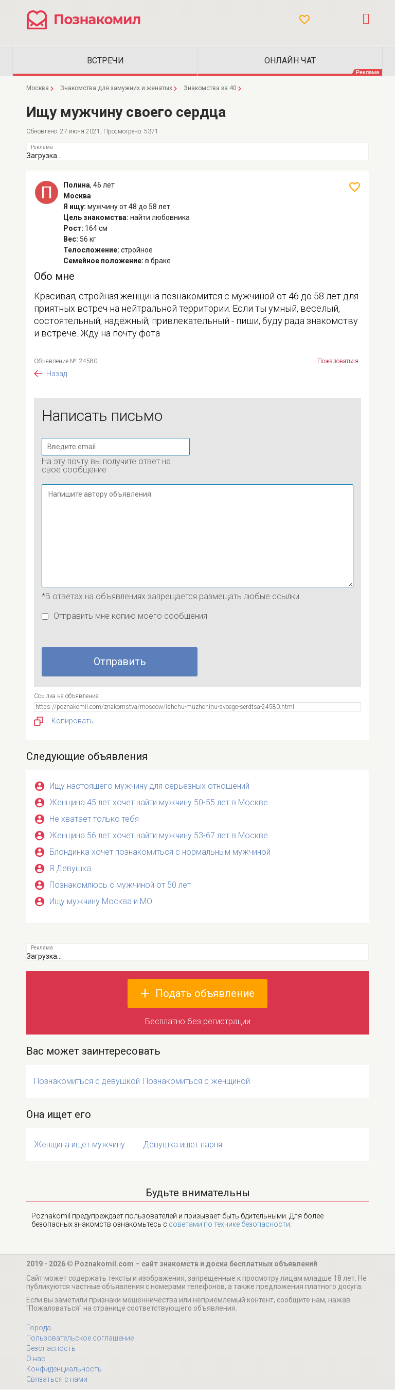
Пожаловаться (337, 361)
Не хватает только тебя (94, 819)
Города (38, 1328)
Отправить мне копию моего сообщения (130, 616)
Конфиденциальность (64, 1369)
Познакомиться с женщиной (196, 1082)
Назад (56, 374)
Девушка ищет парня (182, 1145)
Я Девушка (70, 869)
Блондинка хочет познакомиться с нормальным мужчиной (160, 852)
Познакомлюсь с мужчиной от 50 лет (120, 885)
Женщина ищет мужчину (79, 1145)
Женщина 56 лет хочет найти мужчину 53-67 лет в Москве (158, 836)
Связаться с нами (56, 1380)
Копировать (64, 721)
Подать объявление (205, 994)
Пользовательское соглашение (80, 1338)
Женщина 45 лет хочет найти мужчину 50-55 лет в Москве (158, 803)
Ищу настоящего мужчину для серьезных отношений (149, 786)
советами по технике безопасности (229, 1225)
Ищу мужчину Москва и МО (100, 902)
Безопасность (51, 1349)
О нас (35, 1359)
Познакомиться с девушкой (87, 1082)
